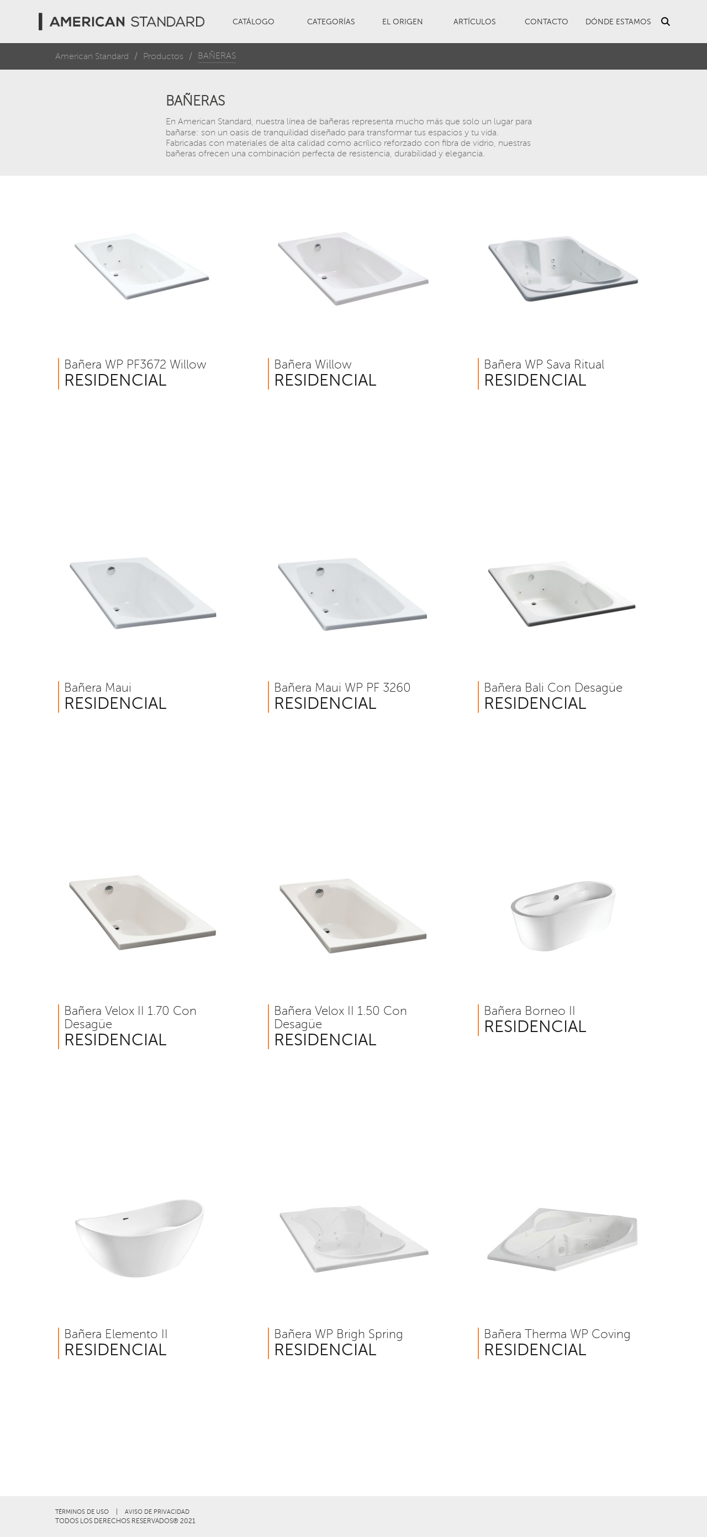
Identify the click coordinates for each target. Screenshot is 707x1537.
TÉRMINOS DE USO (82, 1511)
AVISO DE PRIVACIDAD (157, 1511)
